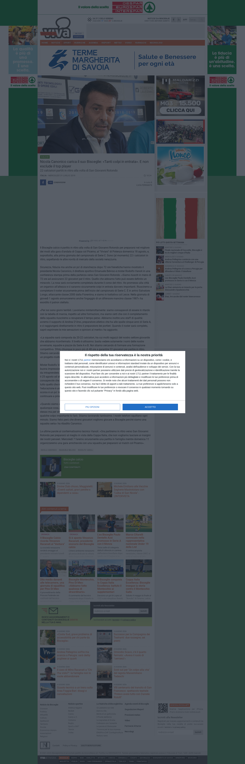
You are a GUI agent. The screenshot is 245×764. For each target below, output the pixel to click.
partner (87, 360)
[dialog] (122, 382)
